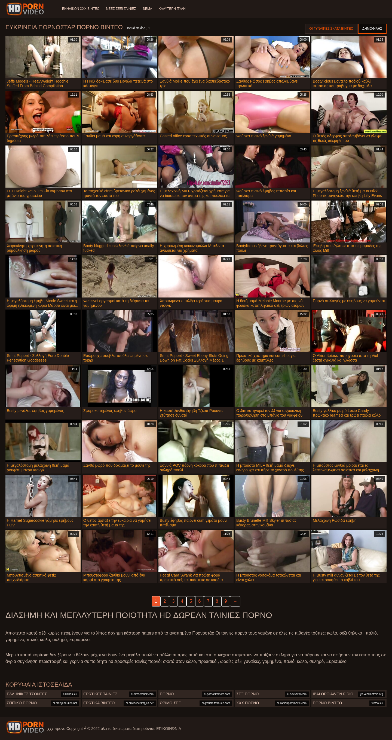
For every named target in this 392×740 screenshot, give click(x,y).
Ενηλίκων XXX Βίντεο (81, 9)
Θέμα (147, 9)
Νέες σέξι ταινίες (121, 9)
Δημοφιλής (372, 29)
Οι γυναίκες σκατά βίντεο (331, 29)
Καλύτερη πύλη (172, 9)
